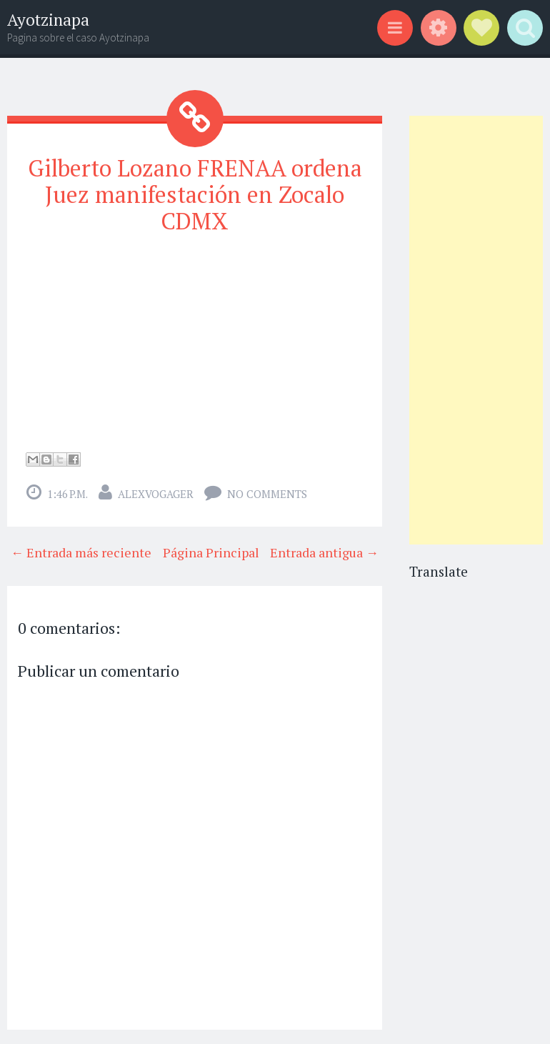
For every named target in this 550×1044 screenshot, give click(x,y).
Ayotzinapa (48, 20)
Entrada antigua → (324, 552)
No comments (267, 494)
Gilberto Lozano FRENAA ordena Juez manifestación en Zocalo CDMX (195, 194)
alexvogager (156, 494)
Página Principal (211, 552)
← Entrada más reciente (81, 552)
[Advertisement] (476, 330)
